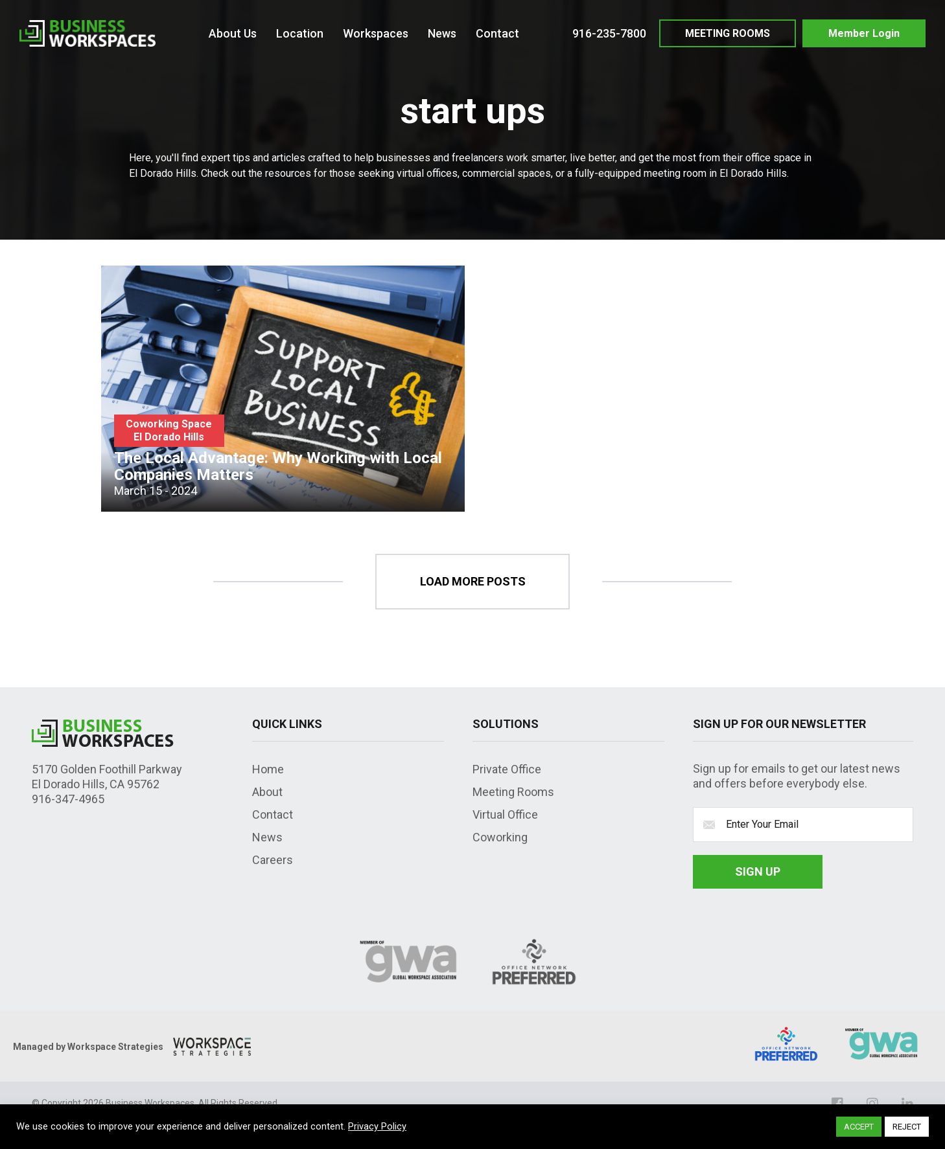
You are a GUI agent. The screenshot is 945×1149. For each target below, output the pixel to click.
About (267, 792)
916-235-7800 (609, 33)
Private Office (506, 769)
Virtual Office (505, 814)
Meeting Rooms (513, 792)
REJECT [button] (906, 1127)
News (267, 837)
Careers (272, 860)
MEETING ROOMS (727, 33)
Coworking (500, 837)
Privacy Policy (377, 1126)
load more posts (473, 581)
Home (268, 769)
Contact (272, 814)
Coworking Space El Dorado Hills (169, 430)
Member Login (864, 33)
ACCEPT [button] (859, 1127)
